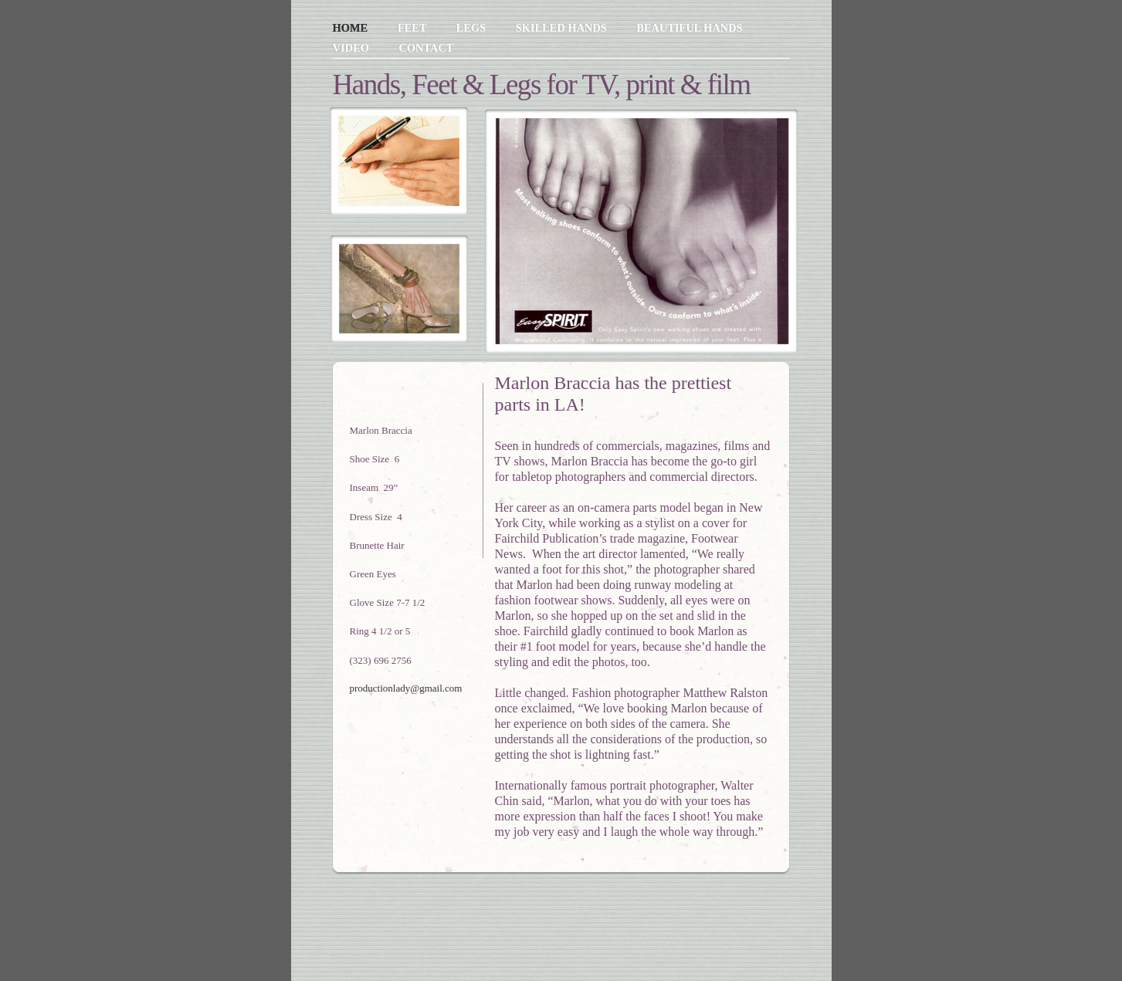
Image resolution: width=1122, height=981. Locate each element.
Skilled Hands (563, 28)
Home (352, 28)
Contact (425, 48)
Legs (472, 28)
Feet (413, 28)
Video (352, 48)
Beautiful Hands (689, 28)
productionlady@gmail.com (406, 688)
